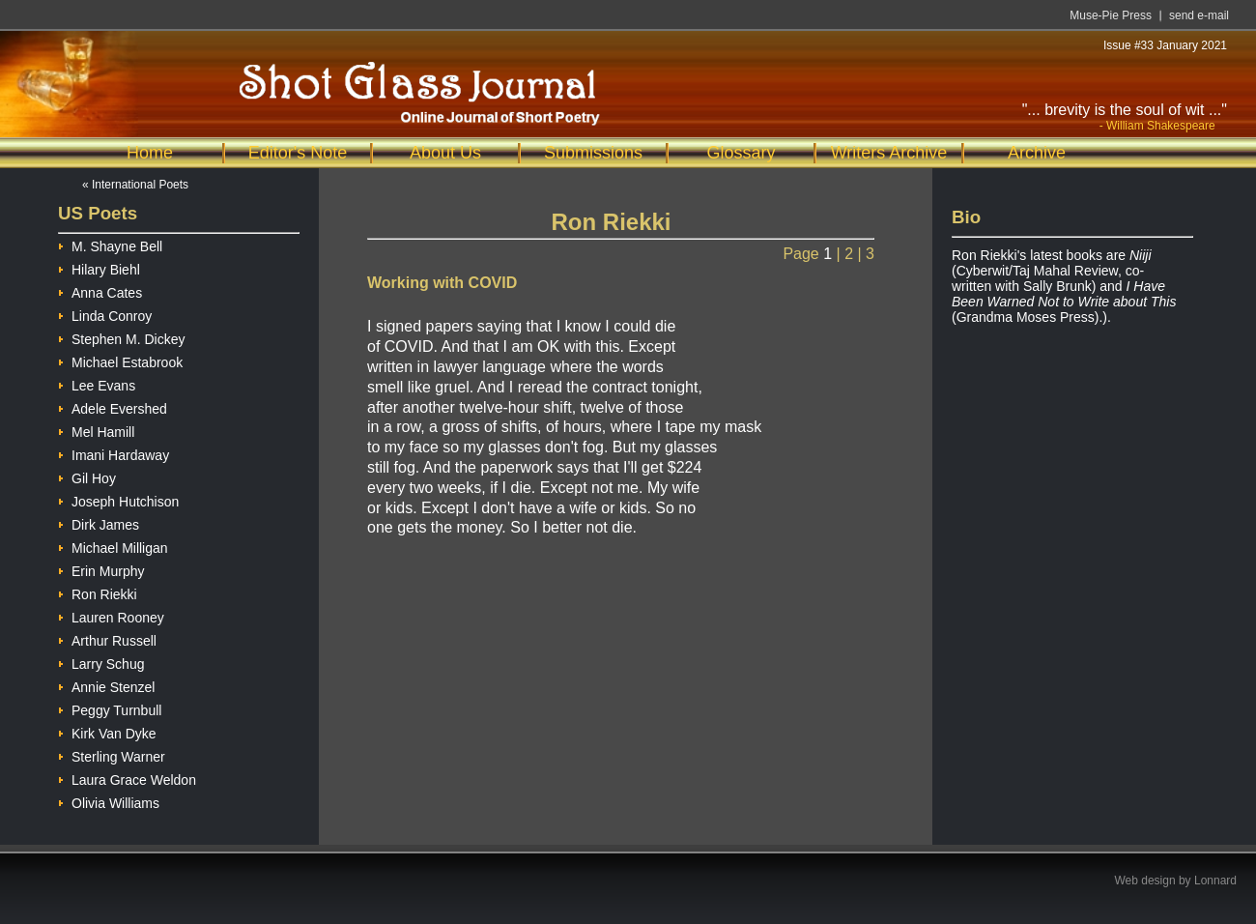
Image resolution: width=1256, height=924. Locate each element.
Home (150, 152)
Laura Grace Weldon (127, 777)
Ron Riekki (97, 592)
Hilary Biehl (99, 267)
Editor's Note (297, 152)
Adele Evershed (112, 406)
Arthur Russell (107, 638)
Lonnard (1215, 880)
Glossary (740, 152)
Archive (1037, 152)
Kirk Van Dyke (107, 731)
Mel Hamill (96, 429)
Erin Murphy (101, 569)
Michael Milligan (113, 545)
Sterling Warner (111, 754)
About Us (445, 152)
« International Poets (135, 184)
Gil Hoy (87, 476)
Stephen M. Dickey (122, 337)
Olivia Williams (108, 801)
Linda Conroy (105, 313)
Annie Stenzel (106, 685)
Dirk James (98, 522)
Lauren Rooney (111, 615)
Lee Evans (96, 383)
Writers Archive (889, 152)
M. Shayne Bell (110, 244)
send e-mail (1199, 15)
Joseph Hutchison (118, 499)
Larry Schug (101, 661)
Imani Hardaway (113, 453)
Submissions (593, 152)
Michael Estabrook (120, 360)
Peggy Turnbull (109, 708)
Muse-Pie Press (1111, 15)
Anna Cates (100, 290)
